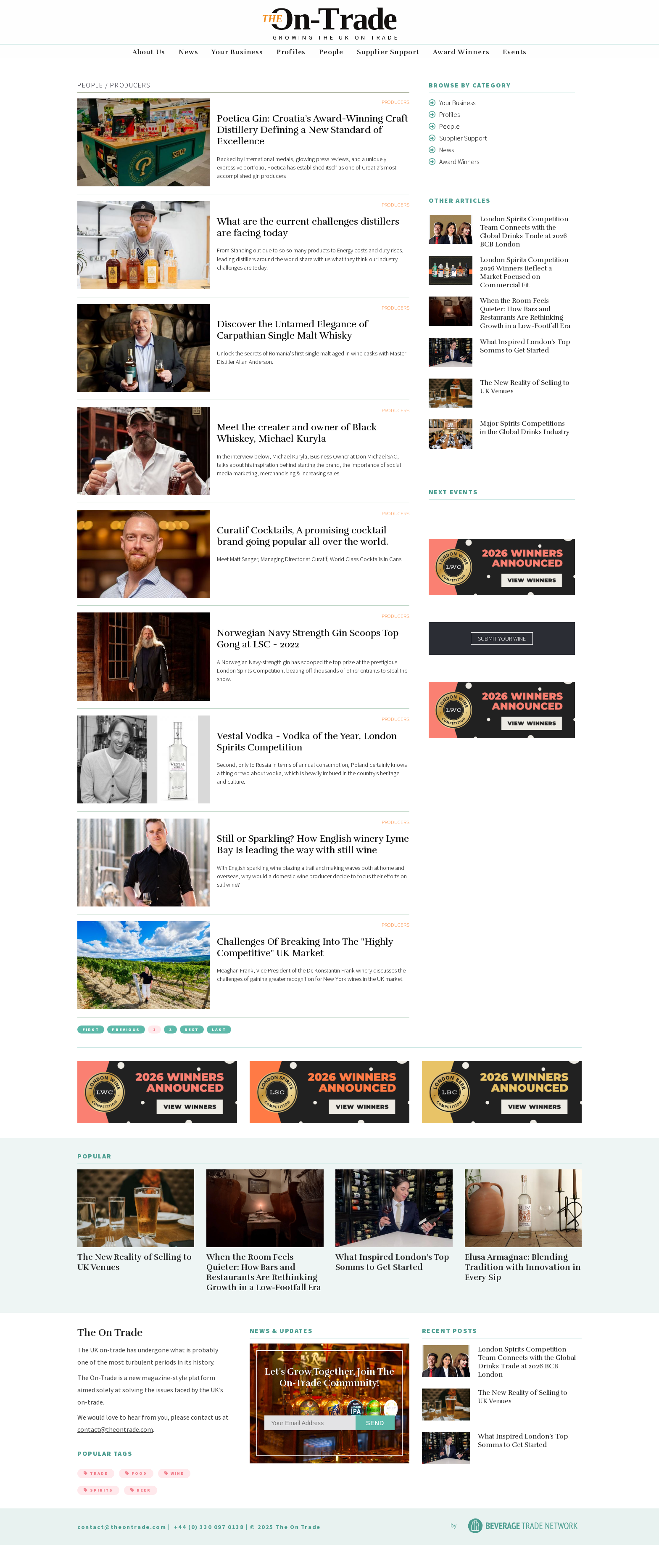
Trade (96, 1473)
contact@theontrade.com (115, 1429)
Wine (174, 1473)
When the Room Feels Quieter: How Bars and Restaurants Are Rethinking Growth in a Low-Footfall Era (525, 313)
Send (375, 1423)
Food (136, 1473)
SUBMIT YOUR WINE (502, 638)
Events (515, 52)
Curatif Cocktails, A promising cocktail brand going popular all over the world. (302, 536)
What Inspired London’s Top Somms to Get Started (525, 346)
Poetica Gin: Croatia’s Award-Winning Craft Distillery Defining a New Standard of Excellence (312, 130)
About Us (148, 52)
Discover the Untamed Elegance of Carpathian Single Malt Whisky (292, 329)
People (331, 52)
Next (192, 1029)
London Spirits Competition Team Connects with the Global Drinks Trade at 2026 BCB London (524, 232)
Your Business (237, 52)
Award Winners (461, 52)
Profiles (291, 52)
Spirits (98, 1490)
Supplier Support (388, 52)
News (188, 52)
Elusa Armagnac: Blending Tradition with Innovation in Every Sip (523, 1267)
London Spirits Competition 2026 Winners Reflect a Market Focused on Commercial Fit (524, 272)
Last (219, 1029)
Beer (140, 1490)
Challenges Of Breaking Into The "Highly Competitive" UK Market (305, 947)
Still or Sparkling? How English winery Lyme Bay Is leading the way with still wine (313, 844)
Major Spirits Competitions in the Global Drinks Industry (524, 427)
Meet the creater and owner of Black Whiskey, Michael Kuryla (297, 432)
